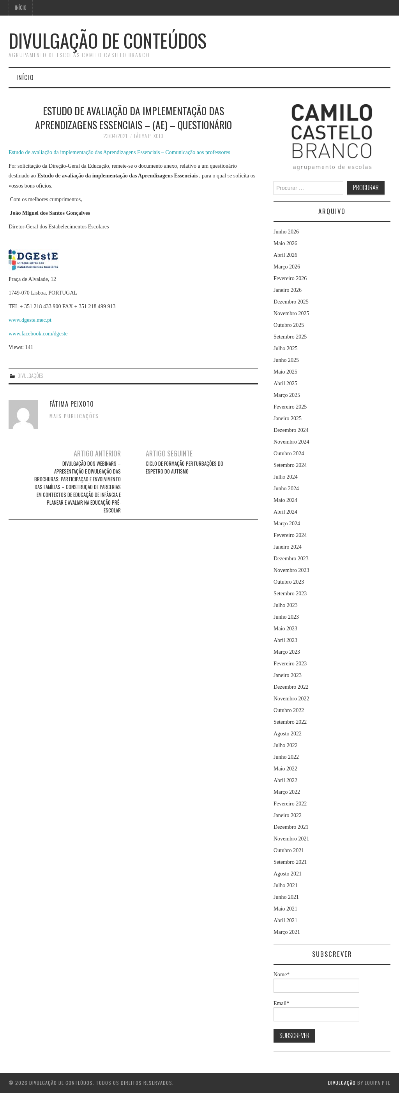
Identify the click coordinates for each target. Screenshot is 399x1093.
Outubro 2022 (289, 710)
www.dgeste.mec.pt (30, 320)
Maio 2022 (285, 769)
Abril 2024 (285, 512)
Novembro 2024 (291, 442)
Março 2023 (287, 652)
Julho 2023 (286, 605)
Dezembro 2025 (291, 302)
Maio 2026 (285, 243)
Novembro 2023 (291, 570)
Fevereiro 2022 (290, 804)
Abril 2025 (285, 383)
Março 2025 (287, 395)
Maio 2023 (285, 629)
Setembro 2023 (290, 594)
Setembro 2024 (290, 465)
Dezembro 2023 (291, 558)
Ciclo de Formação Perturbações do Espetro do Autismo (184, 467)
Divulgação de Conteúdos (108, 40)
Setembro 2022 (290, 722)
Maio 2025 (285, 372)
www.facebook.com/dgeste (38, 334)
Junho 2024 (286, 488)
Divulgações (30, 375)
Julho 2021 (286, 885)
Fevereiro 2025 (290, 407)
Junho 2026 (286, 232)
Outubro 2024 (289, 453)
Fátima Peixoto (148, 136)
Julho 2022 (286, 745)
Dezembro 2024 (291, 430)
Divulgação (342, 1082)
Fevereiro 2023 (290, 664)
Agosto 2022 (288, 734)
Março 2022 (287, 792)
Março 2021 (287, 932)
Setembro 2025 (290, 337)
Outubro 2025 (289, 325)
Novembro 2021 (291, 839)
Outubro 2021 (289, 850)
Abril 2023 (285, 640)
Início (20, 7)
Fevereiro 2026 (290, 278)
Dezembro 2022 (291, 687)
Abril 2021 (285, 920)
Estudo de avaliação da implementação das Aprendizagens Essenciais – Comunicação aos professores (119, 152)
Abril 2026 (285, 255)
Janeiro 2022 (288, 815)
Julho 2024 (286, 477)
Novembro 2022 (291, 699)
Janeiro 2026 (288, 290)
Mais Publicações (74, 416)
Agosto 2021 (288, 874)
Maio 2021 (285, 909)
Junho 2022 (286, 757)
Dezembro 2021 (291, 827)
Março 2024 (287, 523)
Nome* (316, 982)
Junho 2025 (286, 360)
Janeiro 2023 (288, 675)
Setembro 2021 (290, 862)
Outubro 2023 (289, 582)
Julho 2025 (286, 348)
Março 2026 (287, 267)
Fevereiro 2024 (290, 535)
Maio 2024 (285, 500)
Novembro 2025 (291, 313)
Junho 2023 (286, 617)
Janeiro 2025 (288, 418)
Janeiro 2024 (288, 547)
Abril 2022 (285, 780)
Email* (316, 1010)
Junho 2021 (286, 897)
